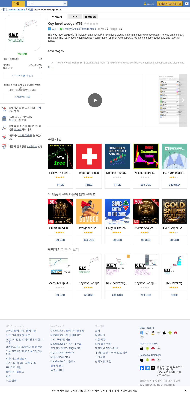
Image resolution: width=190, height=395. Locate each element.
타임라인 (100, 335)
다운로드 (63, 361)
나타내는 (32, 146)
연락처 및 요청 (103, 361)
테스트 (18, 129)
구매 (38, 107)
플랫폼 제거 (57, 370)
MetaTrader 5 (147, 327)
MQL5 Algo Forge (60, 357)
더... (50, 67)
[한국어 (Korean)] (187, 2)
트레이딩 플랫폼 (67, 330)
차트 (8, 376)
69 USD (117, 239)
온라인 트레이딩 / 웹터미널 (21, 330)
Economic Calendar (150, 355)
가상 (10, 120)
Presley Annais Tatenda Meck (79, 28)
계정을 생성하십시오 (169, 3)
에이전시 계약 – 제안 (106, 348)
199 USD (146, 184)
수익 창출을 (25, 135)
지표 (54, 28)
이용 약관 (100, 339)
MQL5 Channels (149, 343)
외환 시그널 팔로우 (16, 358)
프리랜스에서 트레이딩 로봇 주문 (24, 346)
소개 (97, 330)
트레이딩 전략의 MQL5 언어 (66, 348)
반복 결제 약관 (103, 343)
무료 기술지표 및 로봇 (18, 335)
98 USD (174, 239)
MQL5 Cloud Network (62, 352)
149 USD (174, 184)
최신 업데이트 (66, 335)
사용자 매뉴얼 (66, 343)
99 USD (60, 239)
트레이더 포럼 (13, 367)
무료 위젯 (11, 380)
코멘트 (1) (90, 16)
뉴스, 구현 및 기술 (61, 339)
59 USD (60, 294)
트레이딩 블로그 (15, 371)
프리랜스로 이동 (22, 96)
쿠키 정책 (105, 390)
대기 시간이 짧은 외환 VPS (21, 362)
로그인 (150, 3)
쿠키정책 (100, 357)
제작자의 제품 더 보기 (22, 76)
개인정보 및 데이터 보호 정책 (111, 352)
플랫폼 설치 (57, 365)
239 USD (117, 294)
